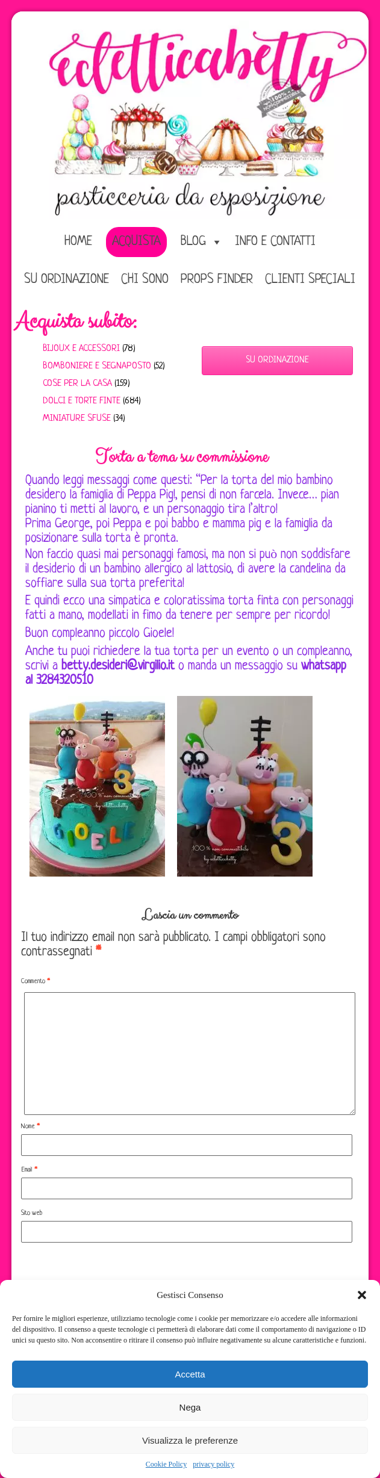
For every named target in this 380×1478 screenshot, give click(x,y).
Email (29, 1169)
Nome (30, 1126)
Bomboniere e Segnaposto (97, 366)
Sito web (31, 1213)
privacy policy (213, 1464)
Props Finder (217, 280)
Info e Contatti (275, 242)
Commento (35, 981)
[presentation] (112, 1271)
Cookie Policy (166, 1464)
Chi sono (145, 280)
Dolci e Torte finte (81, 401)
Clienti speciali (310, 280)
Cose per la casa (77, 384)
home (78, 242)
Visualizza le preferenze (190, 1440)
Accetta (190, 1374)
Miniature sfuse (77, 419)
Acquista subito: (76, 321)
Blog (193, 242)
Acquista (136, 242)
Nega (190, 1407)
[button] (362, 1295)
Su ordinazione (66, 280)
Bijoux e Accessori (81, 349)
